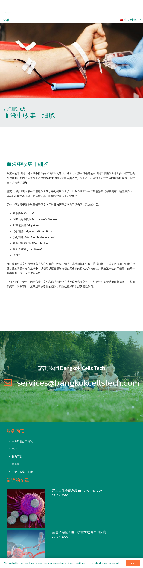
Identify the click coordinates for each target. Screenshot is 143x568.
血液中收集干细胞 (22, 472)
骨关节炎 (17, 456)
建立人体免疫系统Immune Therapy (77, 490)
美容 (14, 449)
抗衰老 (16, 464)
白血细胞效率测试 (22, 441)
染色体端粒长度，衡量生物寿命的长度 (79, 532)
